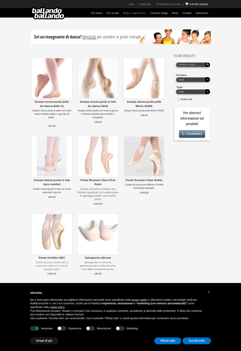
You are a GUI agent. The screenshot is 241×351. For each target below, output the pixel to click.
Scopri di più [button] (44, 340)
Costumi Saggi (159, 13)
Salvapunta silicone (98, 257)
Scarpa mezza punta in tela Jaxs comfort (52, 182)
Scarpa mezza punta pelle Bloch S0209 (144, 104)
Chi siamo (96, 13)
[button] (209, 292)
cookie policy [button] (57, 307)
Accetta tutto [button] (197, 340)
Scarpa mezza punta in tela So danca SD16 (98, 104)
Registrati (145, 4)
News (175, 13)
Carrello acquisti (196, 4)
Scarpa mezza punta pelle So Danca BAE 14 (52, 104)
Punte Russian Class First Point (97, 182)
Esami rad (186, 99)
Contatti (186, 13)
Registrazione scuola (168, 4)
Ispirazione (201, 13)
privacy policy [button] (139, 299)
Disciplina (181, 75)
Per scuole (113, 13)
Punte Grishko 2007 (52, 257)
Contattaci (192, 133)
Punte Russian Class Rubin (144, 180)
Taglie (179, 87)
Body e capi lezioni (135, 13)
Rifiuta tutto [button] (167, 340)
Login (131, 4)
